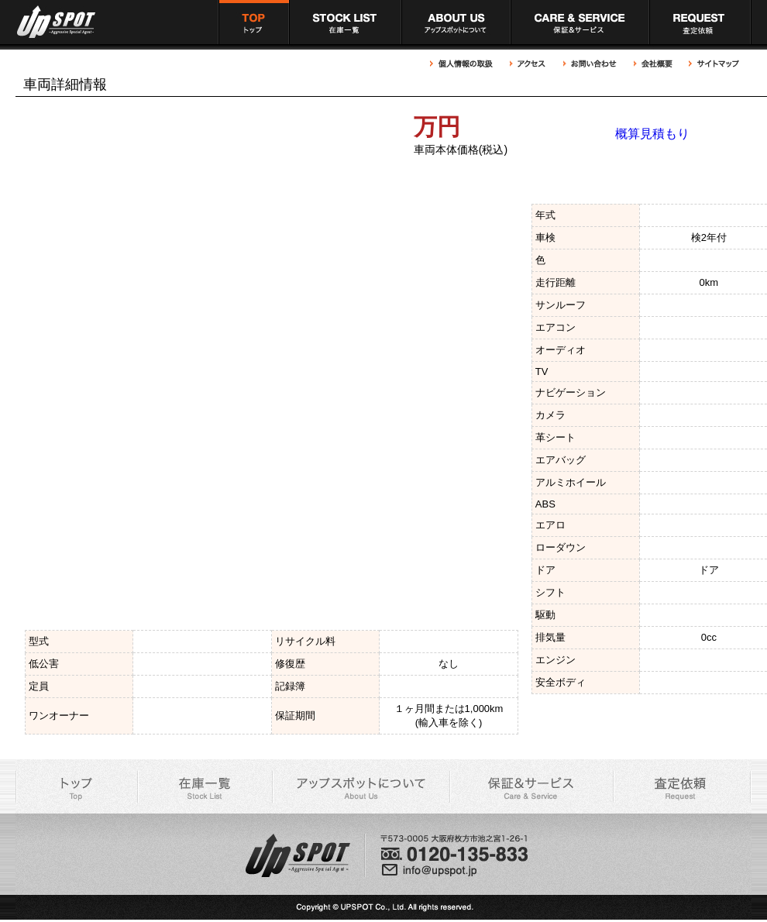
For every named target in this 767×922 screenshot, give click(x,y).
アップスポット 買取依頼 (700, 22)
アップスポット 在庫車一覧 (345, 22)
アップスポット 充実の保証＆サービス (580, 22)
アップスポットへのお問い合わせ (590, 64)
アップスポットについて (456, 22)
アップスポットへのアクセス (528, 64)
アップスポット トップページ (253, 22)
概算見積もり (652, 133)
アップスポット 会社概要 (653, 64)
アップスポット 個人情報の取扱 (465, 64)
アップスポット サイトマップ (712, 64)
